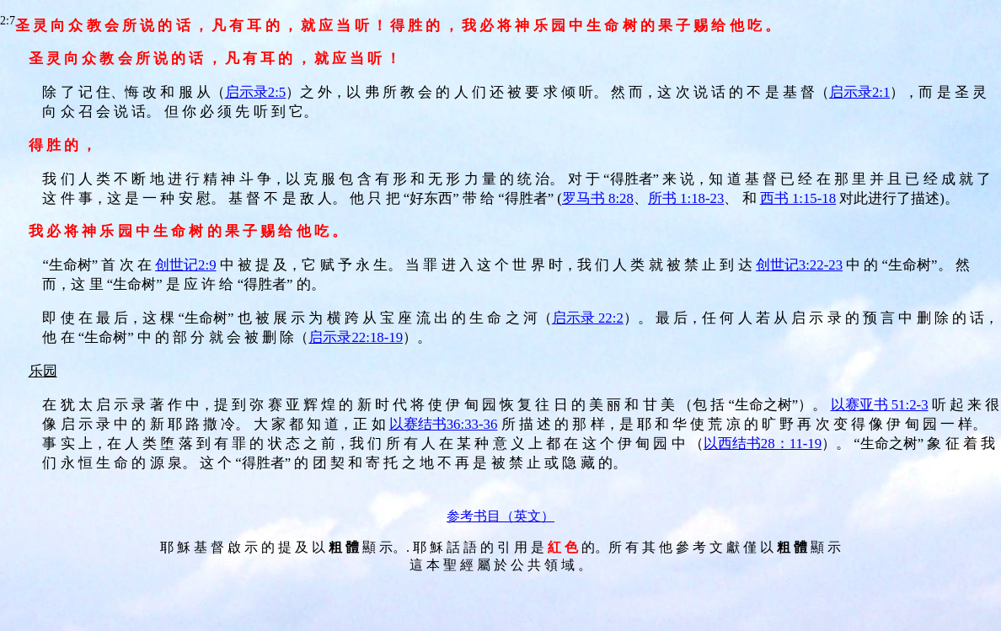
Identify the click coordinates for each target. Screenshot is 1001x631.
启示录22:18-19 (355, 337)
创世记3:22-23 (799, 265)
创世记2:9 (185, 265)
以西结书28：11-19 (763, 444)
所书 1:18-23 (686, 198)
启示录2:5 (255, 92)
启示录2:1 (859, 92)
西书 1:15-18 (798, 198)
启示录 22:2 (588, 318)
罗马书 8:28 (598, 198)
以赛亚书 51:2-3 (880, 405)
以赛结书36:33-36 (443, 424)
